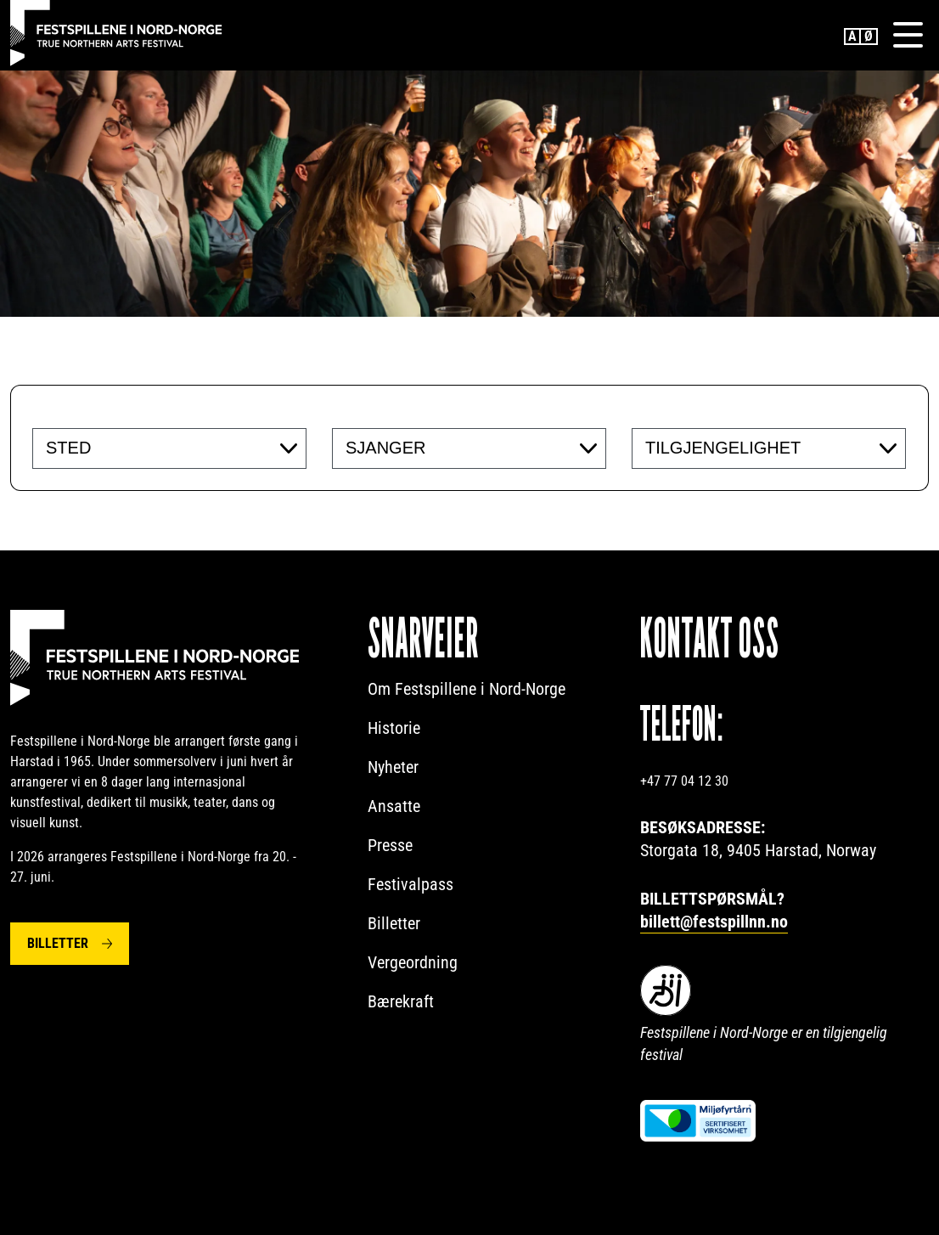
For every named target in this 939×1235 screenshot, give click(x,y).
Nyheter (393, 767)
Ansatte (394, 806)
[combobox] (169, 448)
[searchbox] (150, 447)
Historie (394, 728)
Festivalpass (410, 884)
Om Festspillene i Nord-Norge (466, 689)
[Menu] (907, 35)
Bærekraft (401, 1001)
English (852, 36)
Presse (390, 845)
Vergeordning (413, 962)
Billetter (57, 943)
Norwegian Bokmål (869, 36)
